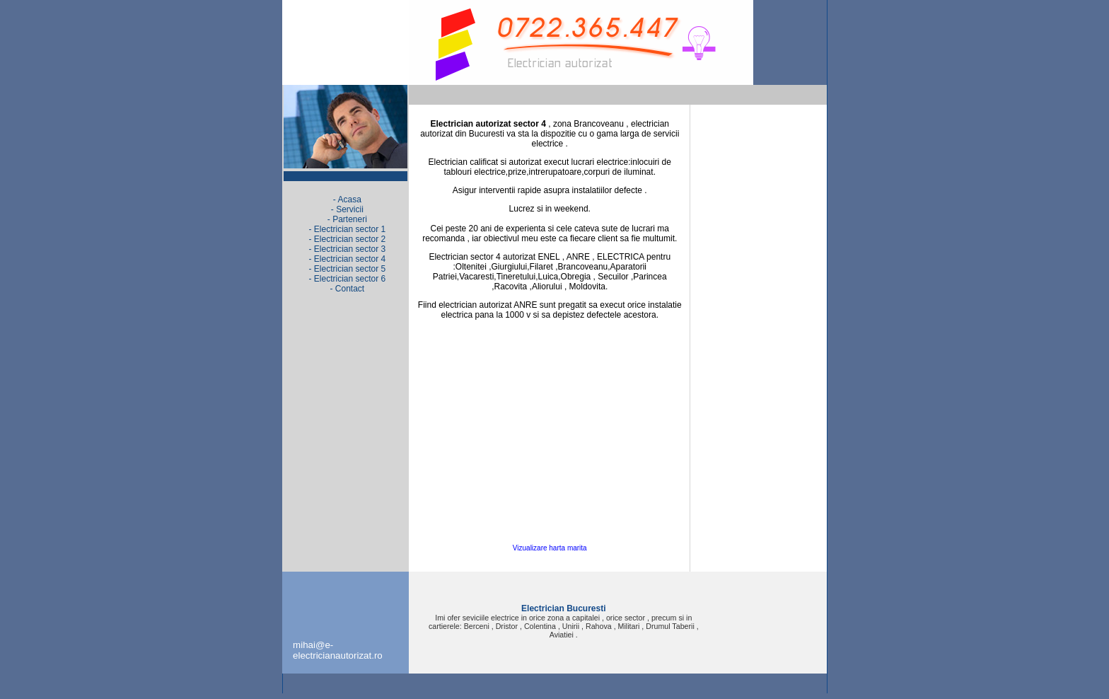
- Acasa (347, 199)
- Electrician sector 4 (346, 259)
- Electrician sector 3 (346, 249)
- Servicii (347, 209)
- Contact (347, 289)
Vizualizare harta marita (550, 548)
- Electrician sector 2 (346, 239)
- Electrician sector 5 (346, 269)
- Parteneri (347, 219)
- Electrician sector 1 (346, 229)
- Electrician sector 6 (346, 279)
